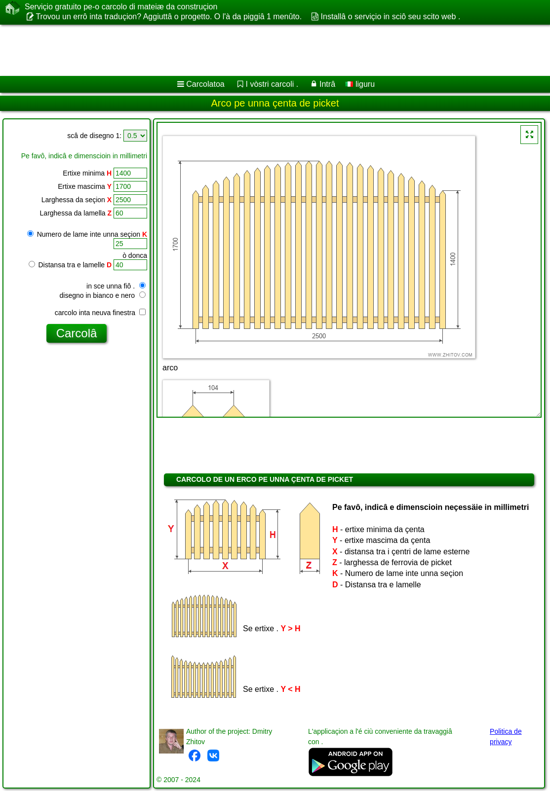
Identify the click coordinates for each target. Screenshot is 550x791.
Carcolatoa (205, 84)
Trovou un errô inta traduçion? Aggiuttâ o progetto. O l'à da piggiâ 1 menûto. (169, 16)
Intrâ (327, 84)
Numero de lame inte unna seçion (87, 234)
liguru (360, 84)
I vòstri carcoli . (272, 84)
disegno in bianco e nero (103, 295)
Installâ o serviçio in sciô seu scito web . (391, 16)
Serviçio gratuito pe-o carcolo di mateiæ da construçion (121, 6)
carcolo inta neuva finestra (100, 313)
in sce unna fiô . (116, 286)
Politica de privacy (506, 736)
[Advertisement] (264, 50)
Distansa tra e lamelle (70, 265)
